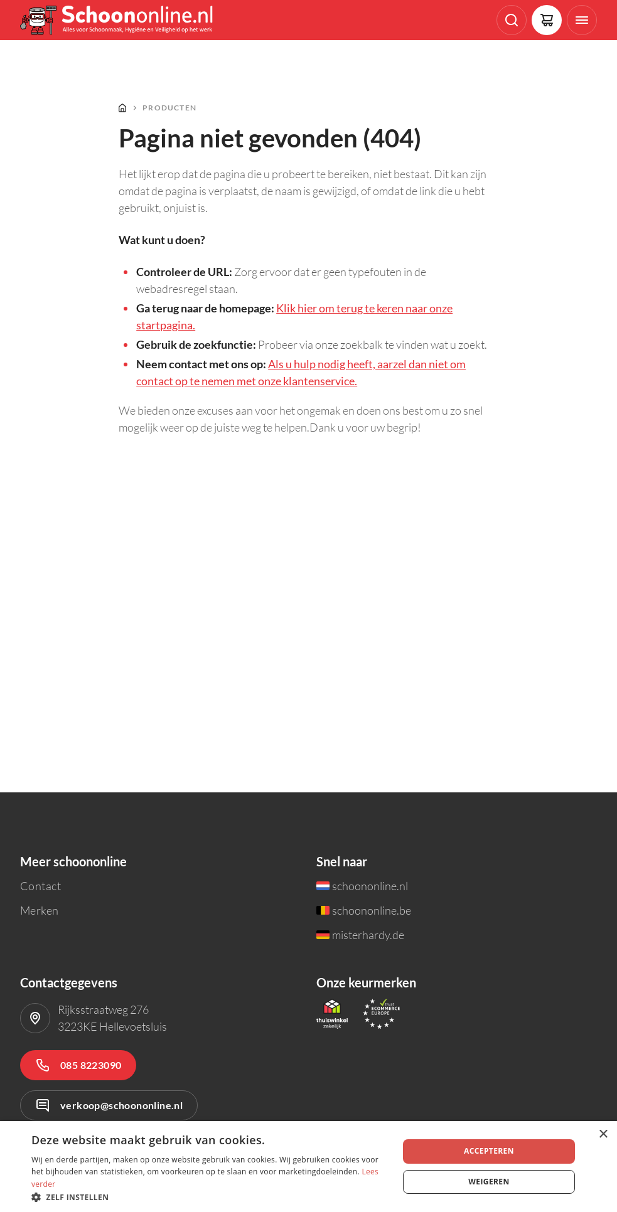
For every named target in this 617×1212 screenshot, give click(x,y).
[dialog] (308, 1166)
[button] (209, 1197)
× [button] (603, 1134)
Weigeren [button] (488, 1181)
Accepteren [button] (489, 1151)
